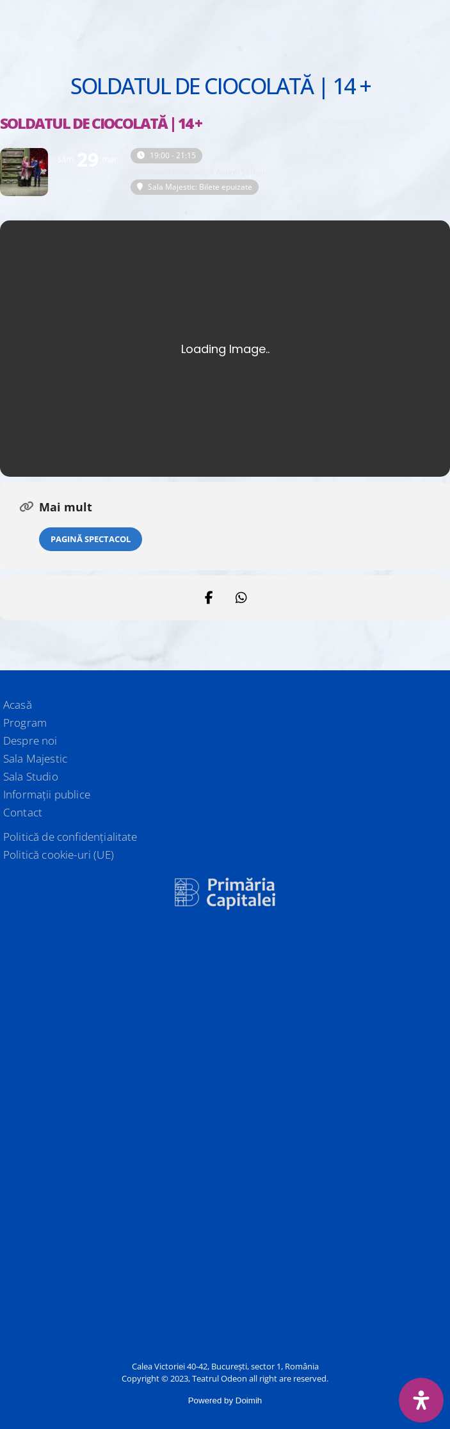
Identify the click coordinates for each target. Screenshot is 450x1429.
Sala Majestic (35, 758)
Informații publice (46, 794)
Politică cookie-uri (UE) (58, 854)
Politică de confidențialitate (70, 836)
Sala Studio (30, 776)
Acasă (17, 704)
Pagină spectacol (91, 539)
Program (25, 722)
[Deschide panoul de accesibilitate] (421, 1400)
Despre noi (30, 740)
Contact (22, 812)
